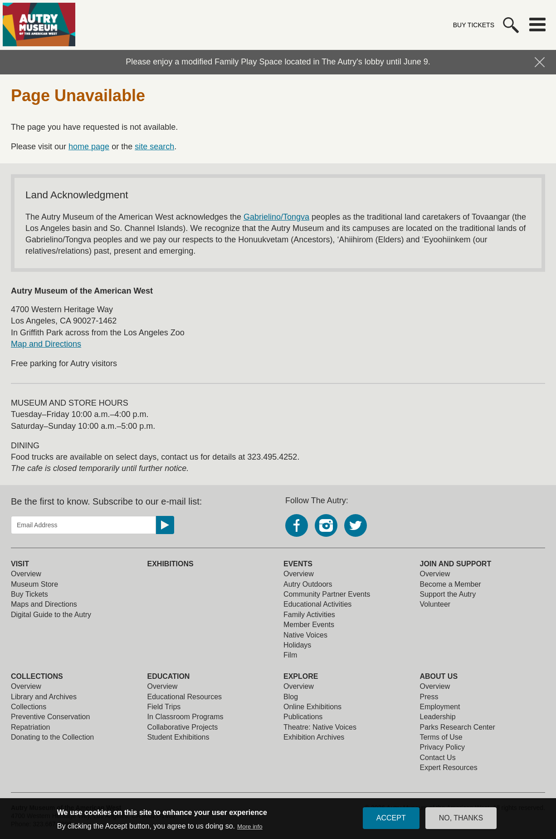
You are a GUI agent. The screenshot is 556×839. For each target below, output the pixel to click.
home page (88, 146)
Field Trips (164, 707)
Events (297, 564)
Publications (302, 717)
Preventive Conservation (50, 717)
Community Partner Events (326, 594)
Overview (26, 574)
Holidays (297, 645)
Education (168, 676)
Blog (290, 697)
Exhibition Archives (313, 737)
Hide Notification (539, 62)
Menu (537, 24)
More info (250, 827)
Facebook (296, 525)
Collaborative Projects (182, 727)
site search (154, 146)
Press (429, 697)
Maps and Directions (44, 604)
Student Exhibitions (178, 737)
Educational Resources (184, 697)
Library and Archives (44, 697)
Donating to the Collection (52, 737)
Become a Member (450, 584)
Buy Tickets (473, 25)
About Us (439, 676)
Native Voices (305, 635)
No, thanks (461, 820)
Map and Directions (46, 343)
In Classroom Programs (185, 717)
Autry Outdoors (307, 584)
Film (290, 655)
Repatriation (30, 727)
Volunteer (435, 604)
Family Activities (309, 614)
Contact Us (438, 757)
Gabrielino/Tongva (276, 216)
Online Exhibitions (312, 707)
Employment (440, 707)
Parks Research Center (457, 727)
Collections (37, 676)
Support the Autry (448, 594)
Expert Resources (449, 767)
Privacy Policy (442, 747)
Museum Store (34, 584)
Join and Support (456, 564)
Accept (391, 820)
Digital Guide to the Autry (51, 614)
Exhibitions (170, 564)
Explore (300, 676)
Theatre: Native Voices (319, 727)
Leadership (438, 717)
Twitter (355, 525)
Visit (20, 564)
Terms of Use (441, 737)
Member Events (308, 624)
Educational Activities (317, 604)
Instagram (326, 525)
